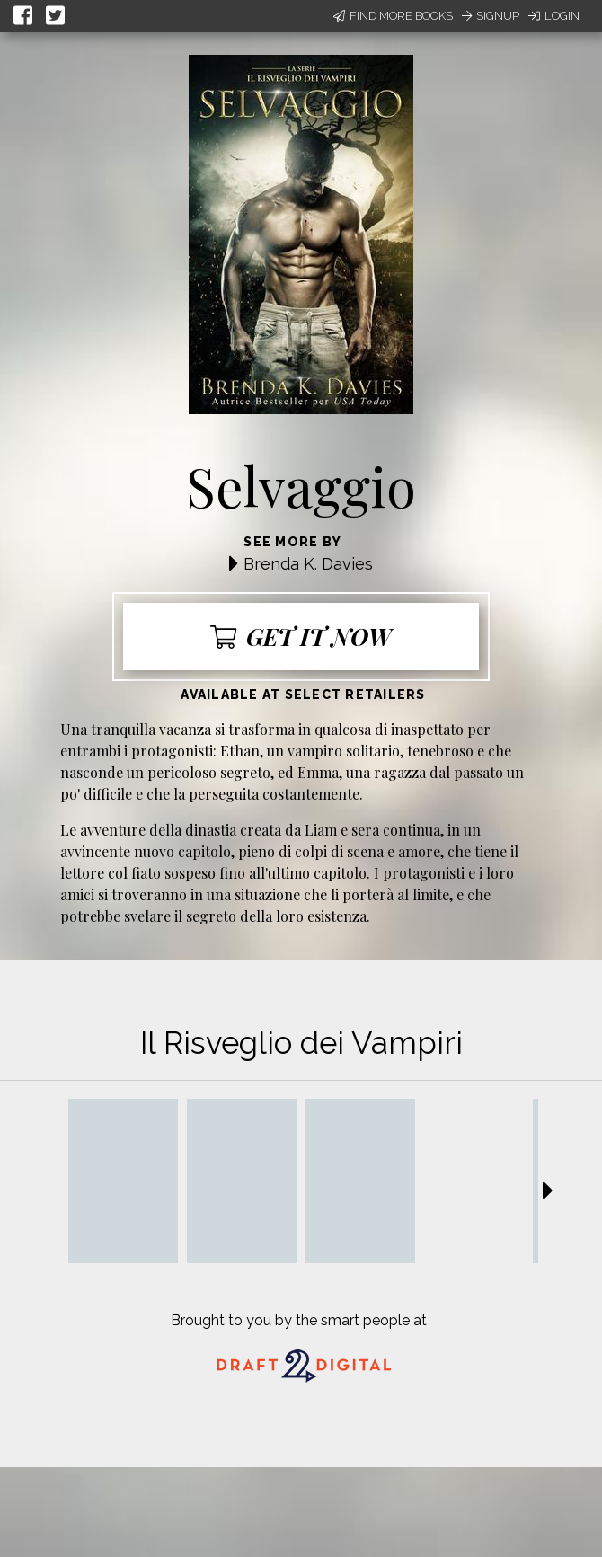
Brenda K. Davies (308, 563)
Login (554, 15)
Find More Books (393, 15)
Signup (490, 15)
